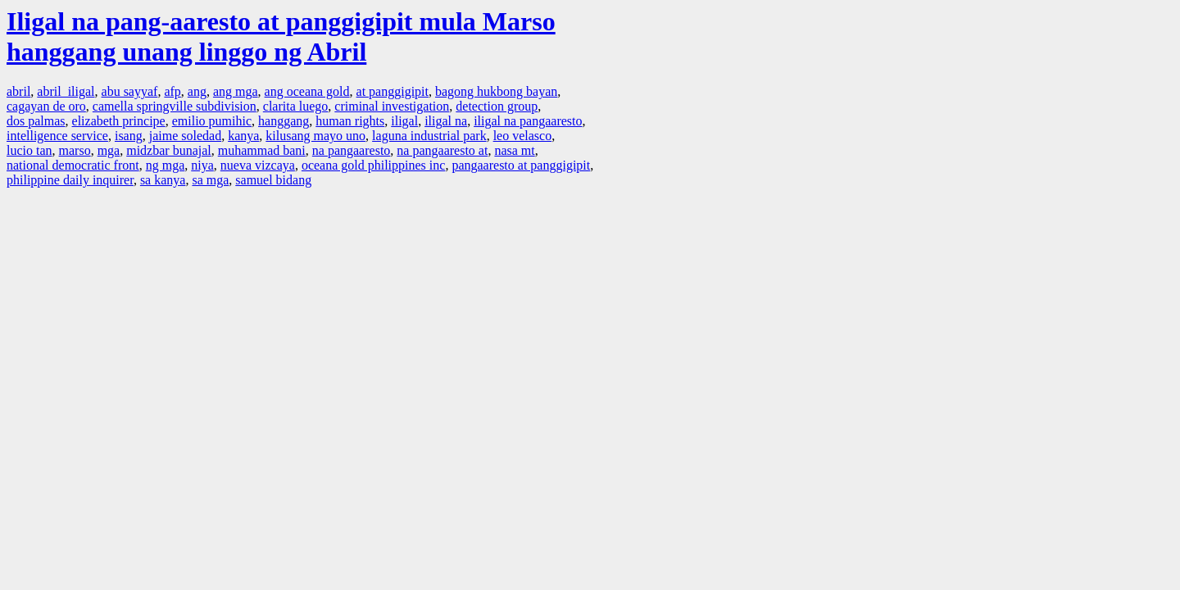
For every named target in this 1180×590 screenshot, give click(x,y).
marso (75, 150)
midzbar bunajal (168, 150)
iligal (404, 121)
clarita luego (296, 106)
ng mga (165, 165)
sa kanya (163, 180)
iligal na (445, 121)
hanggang (283, 121)
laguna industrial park (429, 136)
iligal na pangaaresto (528, 121)
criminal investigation (391, 106)
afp (172, 91)
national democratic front (73, 165)
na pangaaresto (351, 150)
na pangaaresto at (442, 150)
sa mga (210, 180)
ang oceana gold (307, 91)
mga (109, 150)
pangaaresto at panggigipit (521, 165)
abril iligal (65, 91)
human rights (349, 121)
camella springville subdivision (174, 106)
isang (129, 136)
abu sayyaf (130, 91)
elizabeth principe (119, 121)
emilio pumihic (212, 121)
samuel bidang (273, 180)
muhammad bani (262, 150)
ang (197, 91)
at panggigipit (392, 91)
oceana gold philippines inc (374, 165)
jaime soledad (185, 136)
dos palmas (36, 121)
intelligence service (57, 136)
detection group (497, 106)
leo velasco (522, 136)
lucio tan (29, 150)
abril (18, 91)
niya (202, 165)
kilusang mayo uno (315, 136)
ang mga (235, 91)
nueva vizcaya (257, 165)
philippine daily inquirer (70, 180)
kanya (243, 136)
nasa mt (514, 150)
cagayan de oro (46, 106)
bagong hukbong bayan (496, 91)
